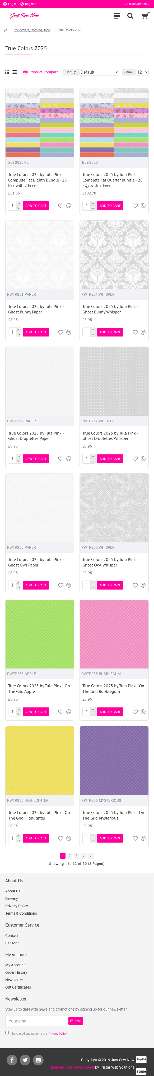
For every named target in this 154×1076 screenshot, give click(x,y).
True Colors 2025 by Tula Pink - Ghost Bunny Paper (36, 308)
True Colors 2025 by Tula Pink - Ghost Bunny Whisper (110, 308)
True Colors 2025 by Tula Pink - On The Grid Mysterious (113, 810)
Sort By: (71, 72)
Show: (128, 72)
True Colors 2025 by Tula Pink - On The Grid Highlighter (39, 810)
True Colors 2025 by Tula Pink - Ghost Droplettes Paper (36, 433)
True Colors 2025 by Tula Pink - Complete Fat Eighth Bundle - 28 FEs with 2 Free (37, 180)
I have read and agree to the (36, 1028)
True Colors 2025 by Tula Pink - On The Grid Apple (39, 685)
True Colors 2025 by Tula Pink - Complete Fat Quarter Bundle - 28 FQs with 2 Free (112, 180)
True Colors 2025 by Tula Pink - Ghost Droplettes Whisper (110, 433)
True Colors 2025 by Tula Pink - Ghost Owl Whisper (110, 559)
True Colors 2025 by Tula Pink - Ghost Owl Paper (36, 559)
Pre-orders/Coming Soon (32, 30)
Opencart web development (71, 1062)
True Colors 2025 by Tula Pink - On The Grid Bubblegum (113, 685)
